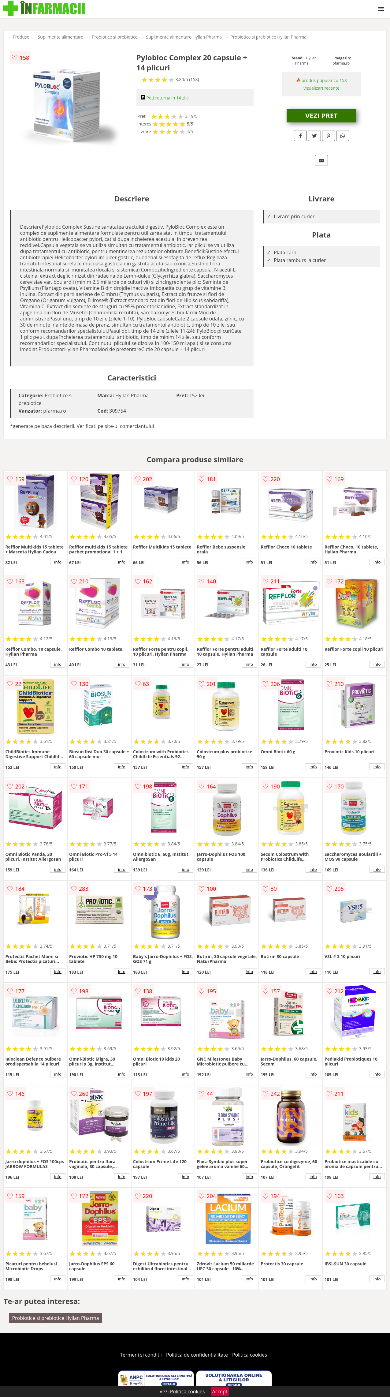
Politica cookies (249, 1354)
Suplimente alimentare (60, 37)
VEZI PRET (321, 115)
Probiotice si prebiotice (114, 37)
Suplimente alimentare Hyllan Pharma (184, 37)
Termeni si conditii (141, 1354)
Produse (21, 37)
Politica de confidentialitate (197, 1354)
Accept (220, 1391)
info (57, 562)
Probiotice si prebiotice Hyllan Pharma (268, 37)
